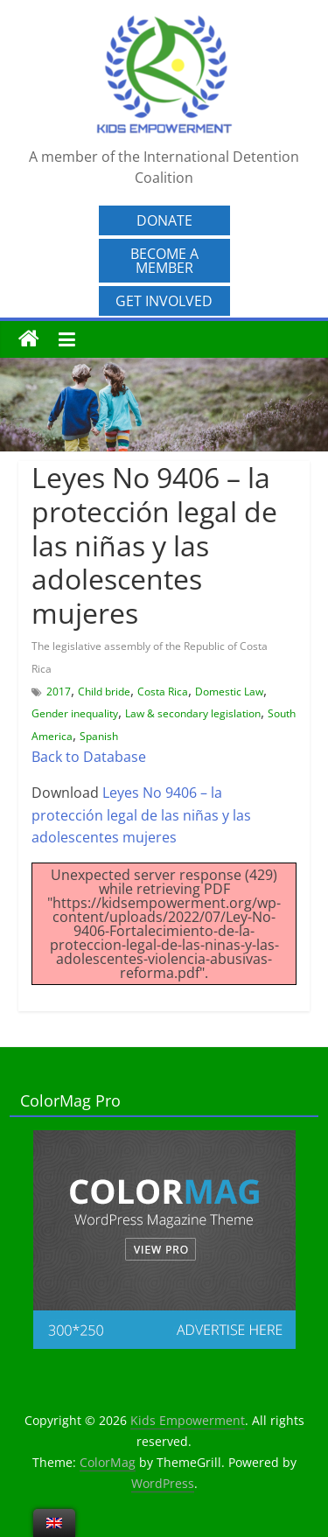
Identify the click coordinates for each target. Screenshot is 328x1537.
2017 (58, 691)
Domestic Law (229, 691)
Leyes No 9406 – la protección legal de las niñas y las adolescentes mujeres (141, 815)
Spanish (99, 736)
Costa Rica (162, 691)
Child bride (104, 691)
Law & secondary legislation (193, 713)
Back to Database (88, 756)
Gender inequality (74, 713)
